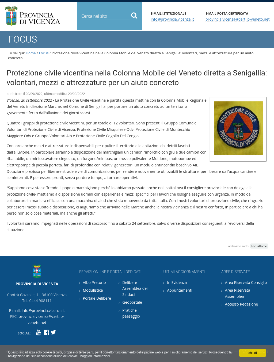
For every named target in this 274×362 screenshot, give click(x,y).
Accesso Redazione (241, 304)
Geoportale (132, 302)
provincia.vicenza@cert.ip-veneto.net (237, 18)
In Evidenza (177, 282)
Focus (44, 53)
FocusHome (259, 246)
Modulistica (93, 290)
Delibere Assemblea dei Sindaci (134, 288)
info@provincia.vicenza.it (172, 18)
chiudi (252, 353)
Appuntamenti (179, 290)
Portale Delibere (97, 298)
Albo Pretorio (94, 282)
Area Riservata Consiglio (246, 282)
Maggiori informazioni (94, 356)
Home (31, 53)
